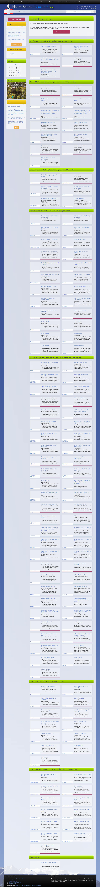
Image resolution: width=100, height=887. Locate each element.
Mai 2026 (16, 64)
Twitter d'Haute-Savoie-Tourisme (16, 880)
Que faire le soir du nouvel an (14, 29)
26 (11, 75)
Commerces (61, 1)
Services (68, 1)
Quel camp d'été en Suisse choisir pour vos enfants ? (16, 114)
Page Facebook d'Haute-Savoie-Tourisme (17, 878)
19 (11, 74)
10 (19, 70)
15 (16, 72)
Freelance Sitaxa (19, 885)
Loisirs (36, 1)
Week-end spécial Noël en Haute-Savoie (16, 32)
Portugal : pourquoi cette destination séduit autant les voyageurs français (16, 109)
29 (16, 75)
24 (19, 74)
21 (14, 74)
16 (18, 72)
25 (9, 75)
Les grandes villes (77, 1)
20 (13, 74)
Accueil (7, 2)
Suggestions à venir (16, 44)
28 (14, 75)
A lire (16, 127)
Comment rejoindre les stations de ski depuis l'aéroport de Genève (16, 105)
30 (18, 75)
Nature (23, 1)
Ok (93, 11)
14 (14, 72)
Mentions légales (27, 885)
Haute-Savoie (33, 6)
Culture (30, 1)
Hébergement (43, 1)
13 (13, 72)
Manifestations (15, 1)
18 (9, 74)
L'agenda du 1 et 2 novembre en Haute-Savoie (16, 40)
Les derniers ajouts (13, 881)
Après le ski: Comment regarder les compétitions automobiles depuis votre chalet (16, 122)
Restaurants (52, 1)
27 (13, 75)
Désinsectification (12, 883)
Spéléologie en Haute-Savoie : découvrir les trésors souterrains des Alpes (16, 118)
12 (11, 72)
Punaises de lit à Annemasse (15, 882)
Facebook (12, 53)
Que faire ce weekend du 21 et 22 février (16, 27)
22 (16, 74)
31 (19, 75)
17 (19, 72)
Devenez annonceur (36, 885)
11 (9, 72)
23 (18, 74)
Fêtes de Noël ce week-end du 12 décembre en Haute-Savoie (15, 36)
